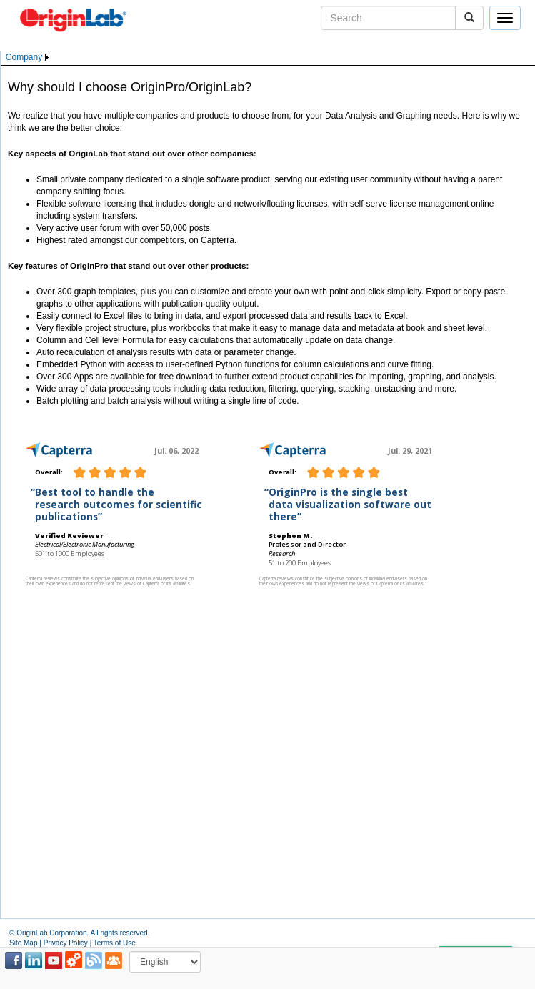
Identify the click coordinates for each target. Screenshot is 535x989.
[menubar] (28, 57)
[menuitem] (28, 57)
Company (24, 57)
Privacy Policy (66, 943)
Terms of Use (115, 943)
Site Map (23, 943)
